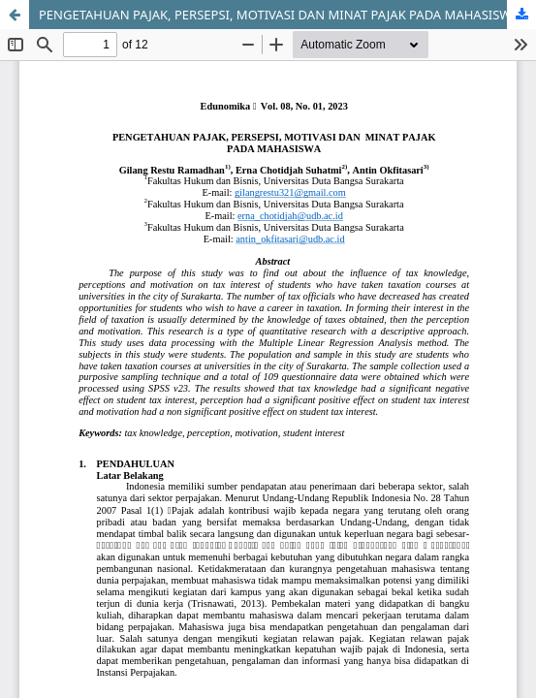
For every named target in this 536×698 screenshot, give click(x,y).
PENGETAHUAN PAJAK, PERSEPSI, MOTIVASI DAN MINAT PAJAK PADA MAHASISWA (279, 14)
